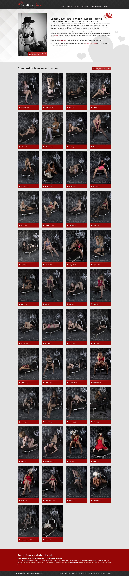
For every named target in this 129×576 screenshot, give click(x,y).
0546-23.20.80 (37, 54)
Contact (106, 6)
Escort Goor (55, 35)
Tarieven (69, 6)
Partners (109, 573)
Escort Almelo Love (20, 573)
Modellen (76, 6)
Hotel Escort (85, 6)
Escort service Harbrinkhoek (90, 43)
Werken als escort (96, 6)
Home (62, 6)
